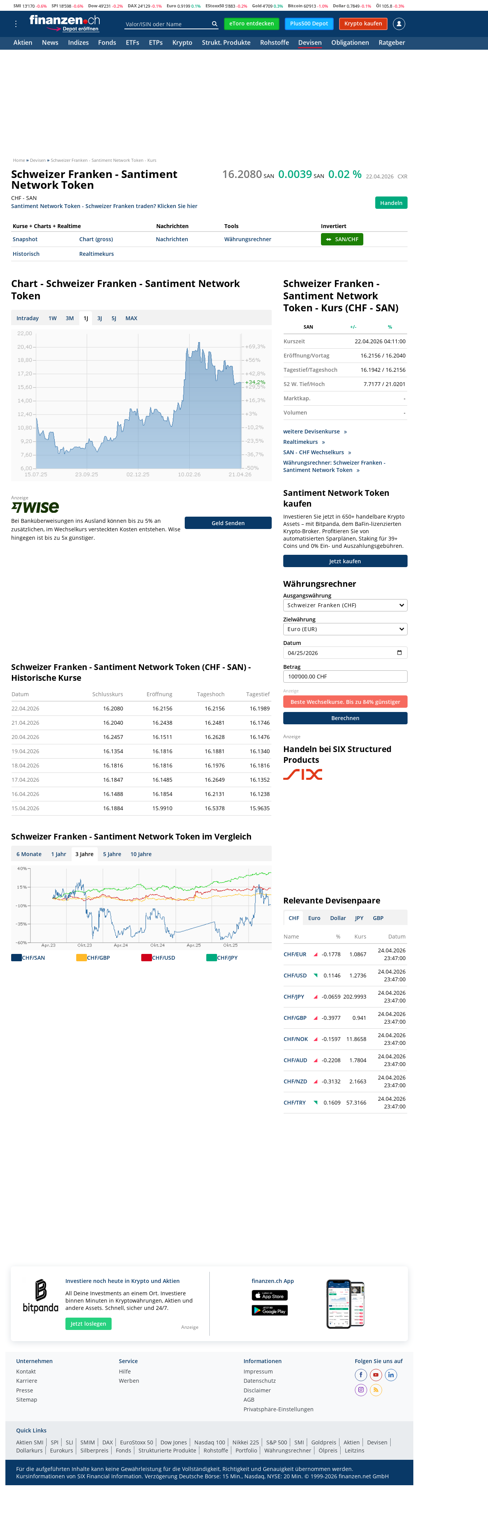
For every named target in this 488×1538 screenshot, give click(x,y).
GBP (378, 915)
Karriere (26, 1378)
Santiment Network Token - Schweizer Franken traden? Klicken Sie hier (104, 205)
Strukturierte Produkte (167, 1447)
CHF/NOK (296, 1036)
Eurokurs (61, 1447)
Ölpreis (328, 1447)
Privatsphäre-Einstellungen (279, 1407)
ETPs (156, 43)
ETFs (132, 43)
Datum (345, 646)
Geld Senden (228, 523)
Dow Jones (173, 1439)
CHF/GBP (98, 957)
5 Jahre (112, 854)
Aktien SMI (29, 1439)
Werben (129, 1378)
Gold (257, 5)
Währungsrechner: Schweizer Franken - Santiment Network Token (334, 466)
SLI (69, 1439)
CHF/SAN (33, 957)
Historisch (26, 253)
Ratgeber (392, 43)
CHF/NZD (295, 1078)
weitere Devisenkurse (315, 431)
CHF (294, 915)
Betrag (345, 670)
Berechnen (345, 715)
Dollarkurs (29, 1447)
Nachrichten (172, 239)
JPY (359, 915)
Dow (92, 5)
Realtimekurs (96, 253)
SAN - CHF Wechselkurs (317, 452)
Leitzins (354, 1447)
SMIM (87, 1439)
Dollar (339, 5)
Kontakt (26, 1369)
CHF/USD (163, 957)
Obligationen (350, 43)
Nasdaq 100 (209, 1439)
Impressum (258, 1369)
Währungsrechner (247, 239)
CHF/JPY (227, 957)
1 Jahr (58, 854)
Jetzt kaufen (345, 561)
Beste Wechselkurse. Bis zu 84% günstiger (345, 699)
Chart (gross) (96, 239)
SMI (17, 5)
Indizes (78, 43)
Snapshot (25, 239)
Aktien (22, 43)
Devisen (310, 43)
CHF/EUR (295, 951)
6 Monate (29, 854)
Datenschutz (260, 1378)
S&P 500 (276, 1439)
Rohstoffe (274, 43)
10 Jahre (141, 854)
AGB (249, 1397)
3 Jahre (84, 854)
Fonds (107, 43)
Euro (171, 5)
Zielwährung (345, 623)
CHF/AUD (295, 1057)
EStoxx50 (215, 5)
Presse (24, 1388)
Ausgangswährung (345, 599)
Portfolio (246, 1447)
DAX (132, 5)
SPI (55, 5)
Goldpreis (323, 1439)
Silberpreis (94, 1447)
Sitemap (26, 1397)
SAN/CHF (342, 239)
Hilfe (125, 1369)
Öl (378, 5)
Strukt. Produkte (226, 43)
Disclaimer (257, 1388)
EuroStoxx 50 (136, 1439)
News (50, 43)
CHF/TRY (295, 1099)
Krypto (182, 43)
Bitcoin (295, 5)
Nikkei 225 (245, 1439)
